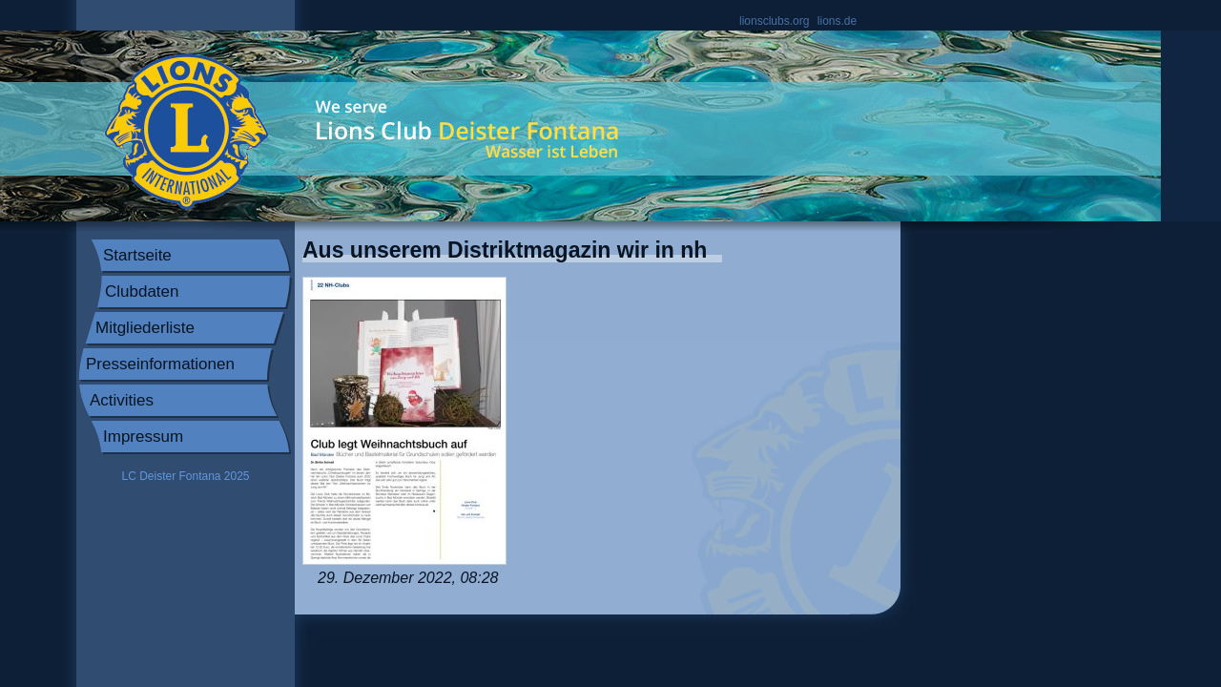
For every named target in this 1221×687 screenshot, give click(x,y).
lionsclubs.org (774, 21)
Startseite (137, 255)
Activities (122, 400)
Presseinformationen (160, 364)
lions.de (837, 21)
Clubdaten (142, 291)
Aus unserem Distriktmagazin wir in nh (504, 250)
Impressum (143, 436)
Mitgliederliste (145, 328)
